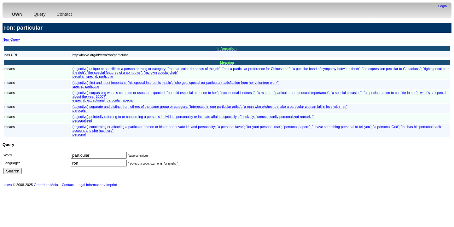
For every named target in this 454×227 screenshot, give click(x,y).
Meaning (227, 62)
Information (227, 48)
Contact (64, 14)
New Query (11, 39)
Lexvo (7, 185)
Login (442, 6)
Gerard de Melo (46, 185)
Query (39, 14)
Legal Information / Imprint (97, 185)
